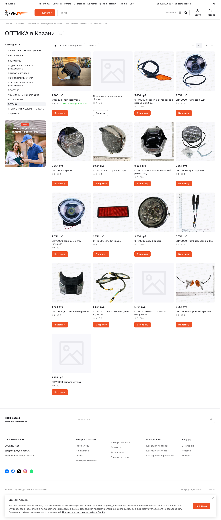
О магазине (188, 445)
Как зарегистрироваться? (160, 455)
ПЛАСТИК (13, 90)
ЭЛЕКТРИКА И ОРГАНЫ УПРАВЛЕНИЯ (20, 84)
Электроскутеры (120, 457)
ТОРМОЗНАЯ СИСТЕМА (20, 78)
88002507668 (164, 3)
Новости (186, 450)
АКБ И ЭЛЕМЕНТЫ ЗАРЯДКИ (23, 94)
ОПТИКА (13, 104)
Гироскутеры (83, 445)
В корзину (59, 113)
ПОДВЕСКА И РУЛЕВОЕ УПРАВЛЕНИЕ (20, 67)
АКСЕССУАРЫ (15, 99)
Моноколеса (82, 450)
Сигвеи (79, 455)
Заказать (100, 113)
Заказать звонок (183, 3)
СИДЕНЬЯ (13, 113)
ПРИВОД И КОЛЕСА (18, 73)
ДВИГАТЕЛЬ (14, 61)
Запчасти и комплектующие (24, 50)
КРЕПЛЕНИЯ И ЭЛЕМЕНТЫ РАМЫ (26, 108)
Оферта (211, 489)
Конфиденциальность (192, 489)
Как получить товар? (157, 450)
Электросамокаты (120, 442)
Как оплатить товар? (157, 445)
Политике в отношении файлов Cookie (83, 512)
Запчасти (116, 447)
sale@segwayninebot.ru (17, 450)
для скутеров (16, 55)
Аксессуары (117, 452)
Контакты (187, 455)
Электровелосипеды (86, 460)
